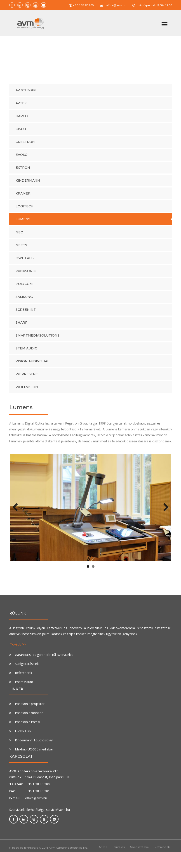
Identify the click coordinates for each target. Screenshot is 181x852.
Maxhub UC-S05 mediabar (34, 751)
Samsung (24, 299)
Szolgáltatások (139, 849)
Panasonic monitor (29, 715)
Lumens (23, 222)
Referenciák (23, 675)
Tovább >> (18, 646)
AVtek (21, 105)
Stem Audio (27, 351)
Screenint (26, 312)
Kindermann (28, 183)
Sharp (22, 325)
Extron (23, 170)
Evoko (22, 157)
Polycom (24, 286)
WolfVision (27, 389)
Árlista (103, 849)
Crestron (25, 144)
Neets (21, 247)
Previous (16, 509)
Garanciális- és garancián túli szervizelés (44, 657)
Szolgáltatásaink (27, 666)
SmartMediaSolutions (37, 338)
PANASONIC (26, 273)
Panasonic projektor (30, 706)
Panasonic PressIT (28, 724)
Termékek (118, 849)
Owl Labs (25, 260)
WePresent (27, 376)
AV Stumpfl (26, 92)
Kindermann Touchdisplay (34, 742)
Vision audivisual (32, 363)
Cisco (21, 131)
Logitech (24, 209)
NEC (19, 235)
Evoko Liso (23, 733)
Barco (22, 118)
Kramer (23, 196)
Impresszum (24, 684)
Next (164, 509)
